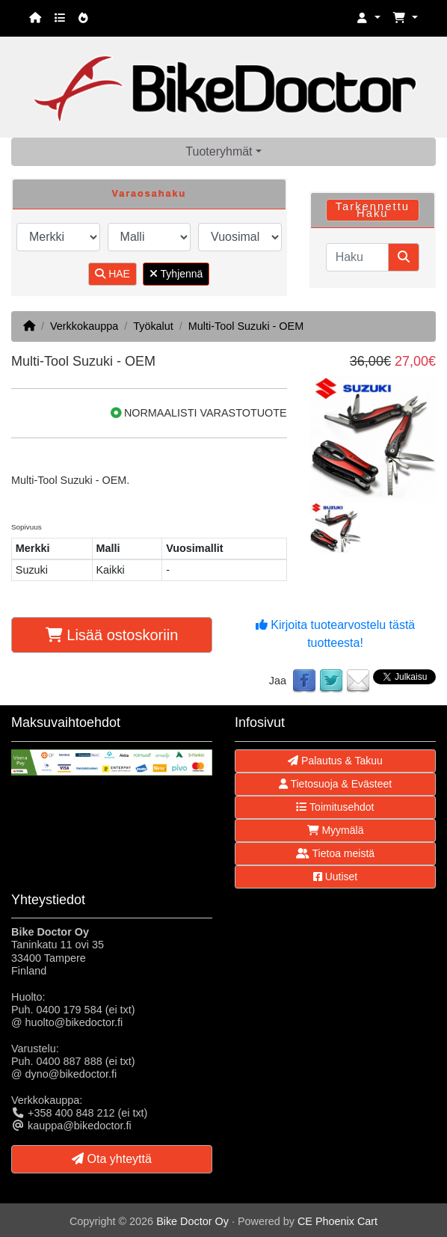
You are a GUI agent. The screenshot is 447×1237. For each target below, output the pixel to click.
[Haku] (357, 257)
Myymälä (335, 830)
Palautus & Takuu (335, 761)
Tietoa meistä (335, 853)
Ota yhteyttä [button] (112, 1158)
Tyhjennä (176, 274)
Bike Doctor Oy (192, 1221)
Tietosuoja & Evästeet (335, 784)
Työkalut (153, 326)
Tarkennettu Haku (373, 209)
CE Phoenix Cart (337, 1221)
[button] (368, 18)
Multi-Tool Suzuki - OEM (245, 326)
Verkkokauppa (84, 326)
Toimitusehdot (335, 807)
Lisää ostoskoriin (112, 635)
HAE (112, 274)
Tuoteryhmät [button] (218, 151)
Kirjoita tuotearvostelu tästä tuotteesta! (335, 633)
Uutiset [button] (335, 877)
